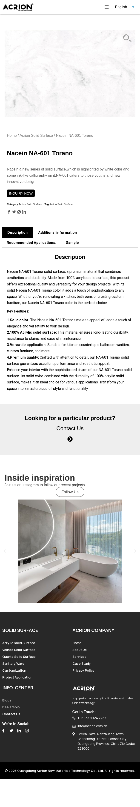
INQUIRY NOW (21, 193)
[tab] (17, 232)
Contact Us (70, 428)
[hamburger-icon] (107, 7)
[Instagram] (26, 730)
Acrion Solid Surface (36, 135)
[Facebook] (3, 730)
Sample (72, 242)
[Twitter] (11, 730)
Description (17, 232)
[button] (70, 497)
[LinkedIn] (19, 730)
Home (12, 135)
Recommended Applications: (31, 242)
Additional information (57, 232)
